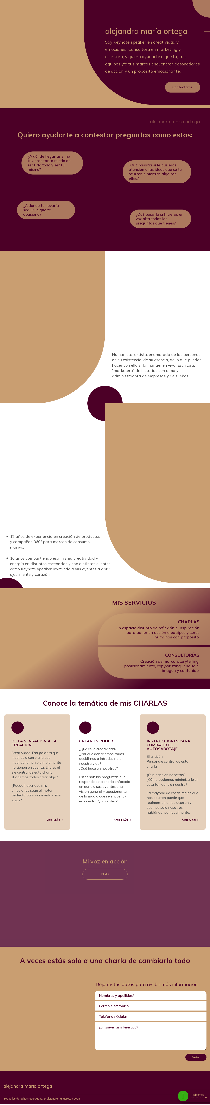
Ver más (53, 821)
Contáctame (182, 87)
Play (105, 875)
